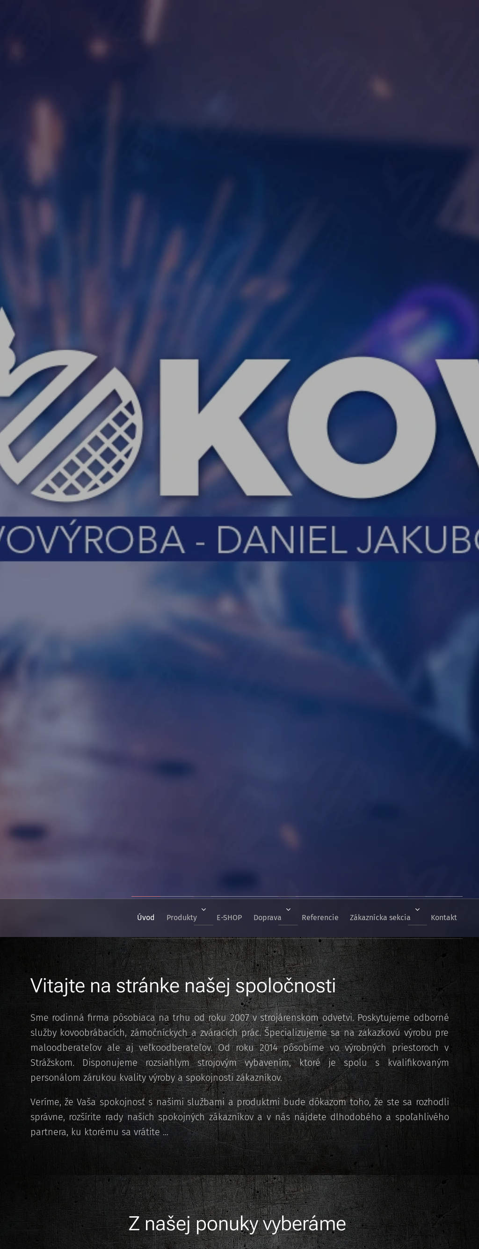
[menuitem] (117, 918)
